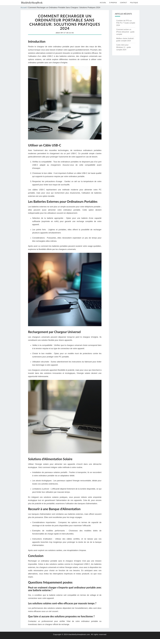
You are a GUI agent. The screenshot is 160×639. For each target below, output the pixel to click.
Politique (134, 2)
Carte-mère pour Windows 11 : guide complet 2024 (123, 47)
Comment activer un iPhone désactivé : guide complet (125, 32)
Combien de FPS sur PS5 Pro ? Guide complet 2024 (125, 23)
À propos (113, 2)
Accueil (103, 2)
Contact (123, 2)
